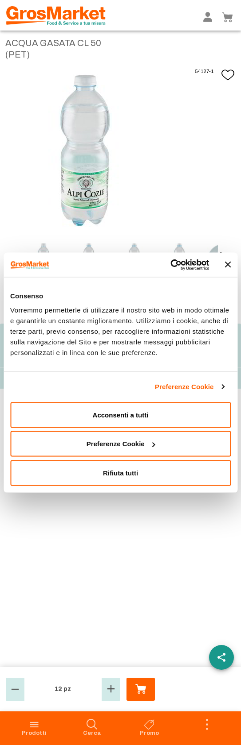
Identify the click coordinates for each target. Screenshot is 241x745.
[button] (15, 689)
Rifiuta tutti (120, 472)
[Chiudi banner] (228, 265)
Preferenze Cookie (184, 386)
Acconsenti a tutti (121, 414)
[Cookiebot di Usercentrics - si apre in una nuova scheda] (170, 264)
